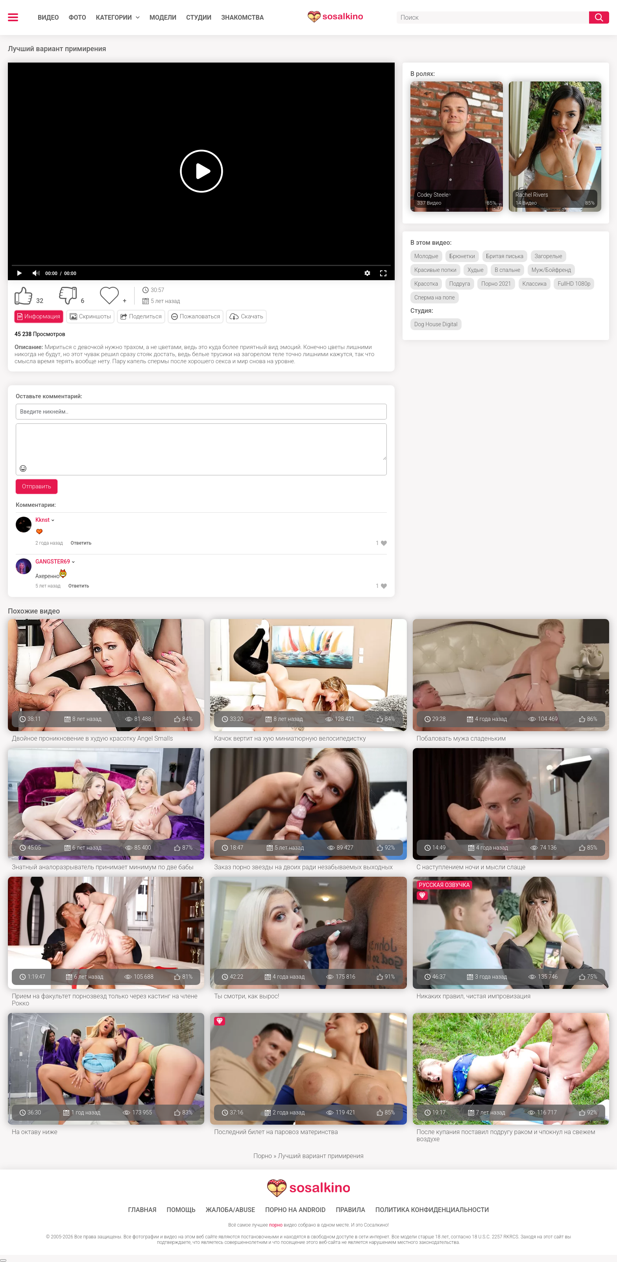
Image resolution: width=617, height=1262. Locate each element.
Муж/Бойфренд (551, 270)
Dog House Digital (436, 324)
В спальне (507, 270)
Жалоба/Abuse (230, 1210)
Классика (535, 284)
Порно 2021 (496, 284)
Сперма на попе (434, 297)
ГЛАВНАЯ (142, 1210)
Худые (475, 270)
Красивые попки (435, 270)
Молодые (426, 256)
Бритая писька (505, 256)
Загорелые (548, 256)
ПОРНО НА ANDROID (295, 1210)
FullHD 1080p (574, 284)
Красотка (426, 284)
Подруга (459, 284)
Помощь (181, 1210)
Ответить (81, 543)
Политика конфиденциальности (432, 1210)
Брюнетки (462, 256)
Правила (350, 1210)
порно (276, 1225)
